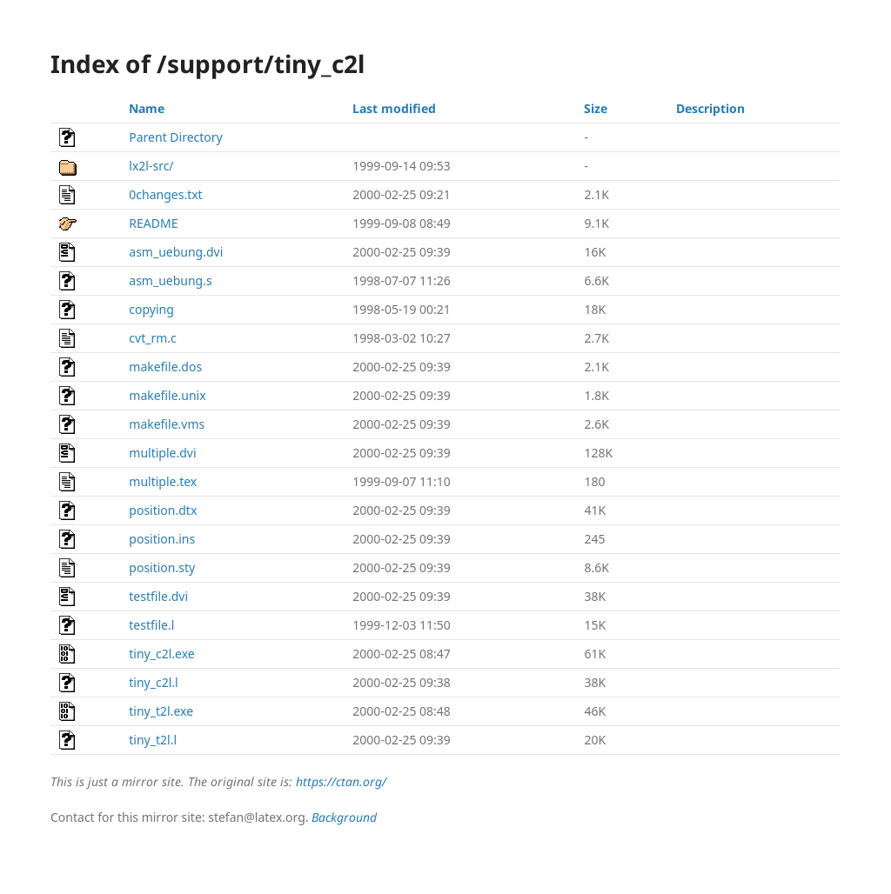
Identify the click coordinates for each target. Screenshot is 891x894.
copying (151, 309)
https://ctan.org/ (341, 781)
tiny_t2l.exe (161, 711)
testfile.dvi (158, 596)
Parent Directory (175, 137)
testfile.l (151, 625)
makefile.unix (167, 395)
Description (710, 108)
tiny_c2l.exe (161, 653)
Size (595, 108)
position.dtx (163, 510)
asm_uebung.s (170, 280)
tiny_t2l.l (153, 739)
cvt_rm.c (152, 338)
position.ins (162, 538)
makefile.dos (165, 366)
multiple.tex (163, 481)
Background (344, 817)
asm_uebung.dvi (176, 252)
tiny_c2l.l (153, 682)
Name (146, 108)
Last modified (394, 108)
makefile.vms (166, 424)
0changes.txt (165, 194)
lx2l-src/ (151, 165)
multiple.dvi (162, 452)
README (153, 223)
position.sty (162, 567)
